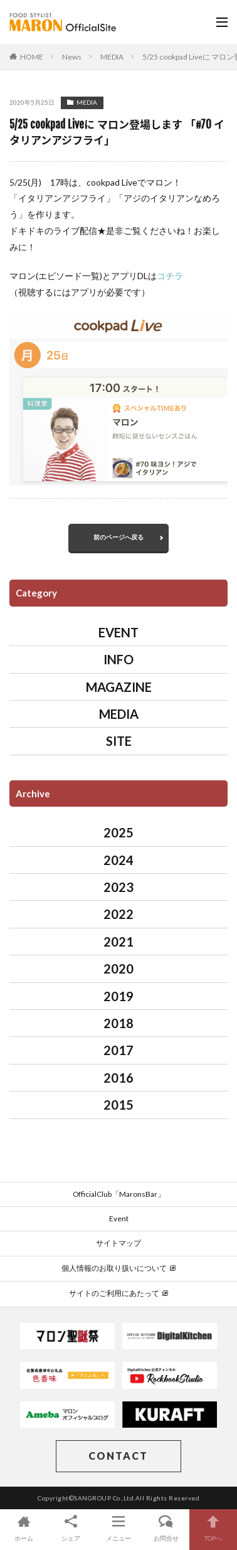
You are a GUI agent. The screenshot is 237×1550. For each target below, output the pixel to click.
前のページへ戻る (118, 537)
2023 (118, 886)
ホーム (24, 1527)
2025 (118, 832)
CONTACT (118, 1456)
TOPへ (213, 1527)
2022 (118, 913)
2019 (118, 996)
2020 (118, 968)
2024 (118, 860)
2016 (118, 1077)
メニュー (118, 1527)
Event (119, 1218)
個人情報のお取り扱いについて (118, 1268)
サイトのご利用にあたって (119, 1293)
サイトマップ (118, 1243)
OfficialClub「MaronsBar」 (119, 1194)
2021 (118, 941)
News (72, 56)
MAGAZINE (119, 686)
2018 (118, 1023)
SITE (119, 740)
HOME (31, 56)
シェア (71, 1527)
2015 (118, 1104)
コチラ (170, 275)
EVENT (118, 632)
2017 (118, 1050)
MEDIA (112, 56)
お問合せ (166, 1527)
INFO (118, 659)
